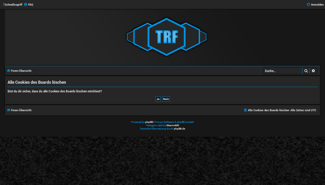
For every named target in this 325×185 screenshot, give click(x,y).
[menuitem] (28, 5)
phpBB (149, 122)
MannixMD (173, 125)
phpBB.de (179, 128)
